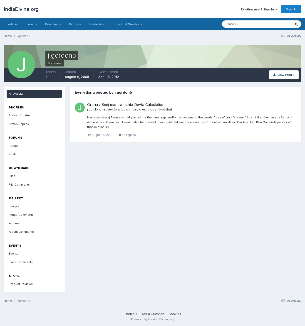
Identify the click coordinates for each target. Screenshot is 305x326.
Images (14, 206)
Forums (32, 24)
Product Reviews (21, 284)
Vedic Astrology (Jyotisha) (152, 109)
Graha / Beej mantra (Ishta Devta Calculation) (126, 104)
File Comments (19, 184)
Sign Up (291, 9)
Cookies (175, 314)
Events (13, 253)
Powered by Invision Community (152, 319)
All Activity (16, 93)
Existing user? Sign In (259, 9)
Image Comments (21, 214)
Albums (14, 223)
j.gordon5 (94, 109)
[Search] (242, 24)
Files (12, 176)
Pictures (75, 24)
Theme (130, 314)
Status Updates (19, 115)
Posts (13, 154)
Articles (13, 24)
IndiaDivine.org (21, 9)
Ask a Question (153, 314)
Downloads (53, 24)
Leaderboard (98, 24)
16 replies (127, 135)
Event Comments (21, 262)
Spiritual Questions (129, 24)
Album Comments (21, 231)
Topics (13, 145)
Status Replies (19, 124)
